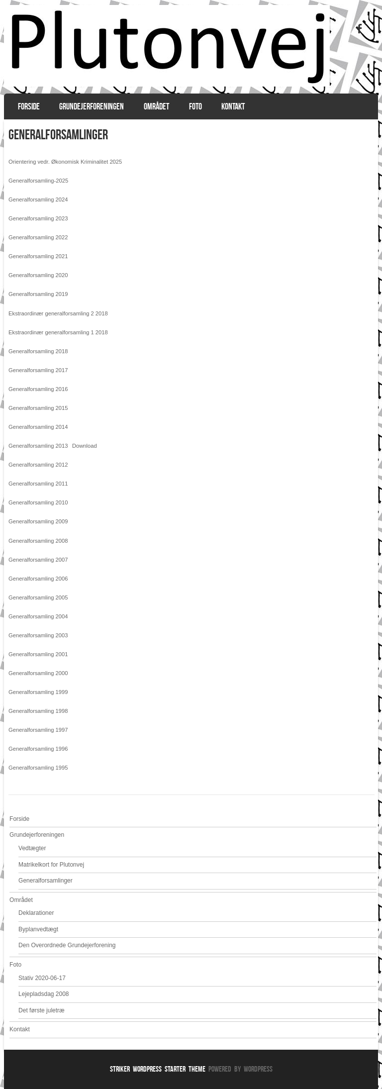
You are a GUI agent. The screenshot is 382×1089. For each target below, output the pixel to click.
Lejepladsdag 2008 (43, 993)
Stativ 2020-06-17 (42, 978)
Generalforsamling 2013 (38, 446)
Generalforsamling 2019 (38, 294)
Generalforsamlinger (45, 880)
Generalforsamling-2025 (38, 181)
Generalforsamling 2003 (38, 635)
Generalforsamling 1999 (38, 692)
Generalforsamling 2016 (38, 389)
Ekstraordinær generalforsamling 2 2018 (58, 313)
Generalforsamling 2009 (38, 521)
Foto (195, 106)
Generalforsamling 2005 (38, 597)
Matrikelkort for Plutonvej (51, 864)
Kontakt (233, 106)
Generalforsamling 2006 (38, 579)
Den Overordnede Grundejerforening (66, 945)
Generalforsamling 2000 (38, 673)
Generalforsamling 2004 (38, 616)
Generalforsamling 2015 (38, 408)
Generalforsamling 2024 (38, 199)
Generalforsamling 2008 (38, 541)
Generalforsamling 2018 (38, 351)
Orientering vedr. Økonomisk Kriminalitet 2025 (65, 162)
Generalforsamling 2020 (38, 275)
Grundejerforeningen (91, 106)
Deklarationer (36, 912)
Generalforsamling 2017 (38, 370)
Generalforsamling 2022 (38, 237)
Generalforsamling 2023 (38, 218)
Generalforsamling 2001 (38, 654)
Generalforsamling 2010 (38, 502)
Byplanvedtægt (38, 929)
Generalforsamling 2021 (38, 256)
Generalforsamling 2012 (38, 465)
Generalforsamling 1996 (38, 749)
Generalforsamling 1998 (38, 711)
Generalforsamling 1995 (38, 768)
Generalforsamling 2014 (38, 427)
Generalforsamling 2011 (38, 484)
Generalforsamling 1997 (38, 730)
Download (84, 446)
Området (156, 106)
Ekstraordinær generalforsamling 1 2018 (58, 332)
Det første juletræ (41, 1010)
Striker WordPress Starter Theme (157, 1069)
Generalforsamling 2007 (38, 560)
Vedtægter (32, 848)
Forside (29, 106)
